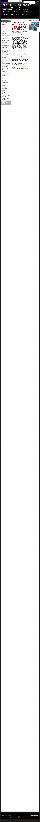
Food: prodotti (5, 45)
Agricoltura (4, 22)
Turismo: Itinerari (6, 93)
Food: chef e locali (6, 44)
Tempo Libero (5, 92)
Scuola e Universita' (4, 88)
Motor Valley (5, 71)
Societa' (4, 90)
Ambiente (4, 24)
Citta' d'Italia (5, 37)
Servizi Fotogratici (6, 20)
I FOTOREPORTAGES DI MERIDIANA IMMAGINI (6, 51)
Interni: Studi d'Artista (5, 69)
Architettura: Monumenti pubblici (6, 29)
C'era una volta (5, 35)
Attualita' (4, 31)
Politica (4, 78)
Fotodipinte (4, 47)
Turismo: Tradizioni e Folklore (5, 102)
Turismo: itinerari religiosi (6, 99)
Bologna (4, 33)
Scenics (4, 85)
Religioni (4, 80)
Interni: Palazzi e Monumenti (6, 66)
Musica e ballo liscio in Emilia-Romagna (5, 74)
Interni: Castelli (5, 59)
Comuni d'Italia (5, 40)
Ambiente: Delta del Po (6, 26)
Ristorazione (5, 82)
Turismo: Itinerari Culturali (6, 96)
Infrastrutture (5, 54)
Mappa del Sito (34, 815)
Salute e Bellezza (6, 84)
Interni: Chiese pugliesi (5, 61)
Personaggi (5, 77)
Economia (4, 42)
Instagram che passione (5, 57)
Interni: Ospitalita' (6, 63)
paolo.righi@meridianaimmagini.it (20, 68)
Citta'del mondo (6, 38)
